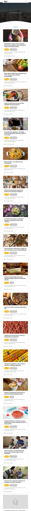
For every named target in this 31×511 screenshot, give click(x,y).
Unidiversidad (13, 49)
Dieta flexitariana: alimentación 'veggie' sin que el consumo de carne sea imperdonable (15, 249)
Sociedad (7, 49)
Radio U (11, 282)
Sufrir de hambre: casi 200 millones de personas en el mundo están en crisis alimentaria (14, 452)
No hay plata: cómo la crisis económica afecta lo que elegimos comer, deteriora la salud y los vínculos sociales (15, 45)
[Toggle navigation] (26, 1)
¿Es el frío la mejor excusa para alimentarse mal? (15, 307)
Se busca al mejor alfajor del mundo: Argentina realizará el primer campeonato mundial (15, 278)
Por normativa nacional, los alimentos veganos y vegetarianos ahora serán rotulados (13, 220)
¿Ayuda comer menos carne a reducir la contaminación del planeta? (14, 336)
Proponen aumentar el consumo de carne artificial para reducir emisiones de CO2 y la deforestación (15, 422)
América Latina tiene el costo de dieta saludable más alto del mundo (14, 103)
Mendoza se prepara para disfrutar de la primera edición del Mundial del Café (14, 393)
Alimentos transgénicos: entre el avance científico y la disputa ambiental (14, 364)
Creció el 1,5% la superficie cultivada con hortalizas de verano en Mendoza (14, 481)
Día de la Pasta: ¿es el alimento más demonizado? (13, 162)
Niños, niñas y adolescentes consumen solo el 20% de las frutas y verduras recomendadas (15, 75)
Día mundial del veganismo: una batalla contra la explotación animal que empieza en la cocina (15, 133)
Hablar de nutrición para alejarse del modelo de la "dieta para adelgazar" (13, 190)
